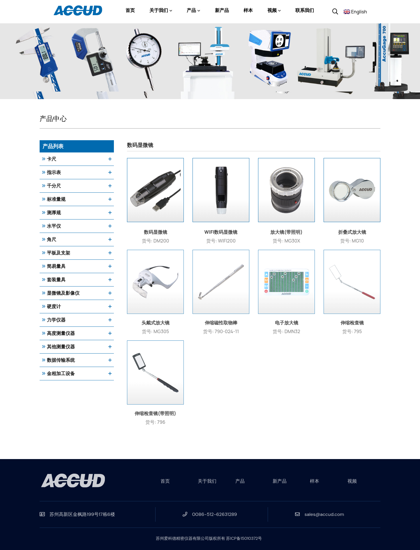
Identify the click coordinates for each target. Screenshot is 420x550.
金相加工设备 (61, 373)
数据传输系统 (61, 360)
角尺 (51, 239)
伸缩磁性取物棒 (221, 324)
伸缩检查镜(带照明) (155, 415)
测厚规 (54, 212)
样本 (248, 10)
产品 (191, 10)
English (359, 11)
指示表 (54, 172)
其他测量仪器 (61, 347)
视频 (272, 10)
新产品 (222, 10)
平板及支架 (58, 253)
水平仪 (54, 226)
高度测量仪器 (61, 333)
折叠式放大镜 (352, 234)
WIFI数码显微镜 (221, 234)
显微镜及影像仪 (63, 293)
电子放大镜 (286, 324)
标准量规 (56, 199)
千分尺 (54, 186)
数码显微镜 (155, 234)
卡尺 (51, 159)
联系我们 (304, 10)
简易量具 (56, 266)
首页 (130, 10)
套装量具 (56, 279)
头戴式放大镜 (156, 324)
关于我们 (158, 10)
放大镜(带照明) (286, 234)
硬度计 (54, 306)
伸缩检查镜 (352, 324)
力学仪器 (56, 320)
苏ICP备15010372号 (242, 538)
